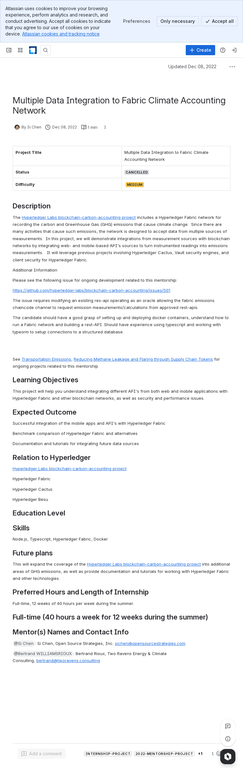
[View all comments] (228, 726)
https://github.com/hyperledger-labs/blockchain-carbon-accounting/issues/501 (91, 290)
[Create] (200, 50)
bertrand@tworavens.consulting (68, 660)
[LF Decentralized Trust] (33, 50)
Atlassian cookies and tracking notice (61, 33)
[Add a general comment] (41, 754)
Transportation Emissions (46, 359)
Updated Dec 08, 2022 (192, 66)
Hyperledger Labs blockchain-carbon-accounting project (79, 217)
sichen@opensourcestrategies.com (150, 643)
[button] (24, 643)
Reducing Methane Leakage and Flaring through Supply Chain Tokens (143, 359)
